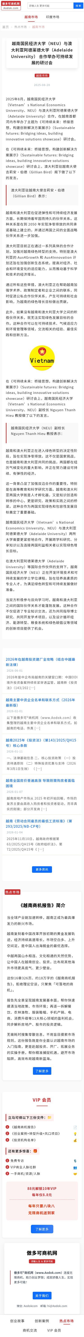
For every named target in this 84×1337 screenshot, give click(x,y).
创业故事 (17, 1320)
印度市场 (53, 17)
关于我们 (42, 1295)
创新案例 (42, 1320)
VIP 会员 (54, 1330)
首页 (5, 27)
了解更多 (42, 1071)
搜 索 (78, 5)
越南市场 (31, 17)
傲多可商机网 (42, 1252)
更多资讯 (42, 869)
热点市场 (67, 1320)
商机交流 (30, 1330)
